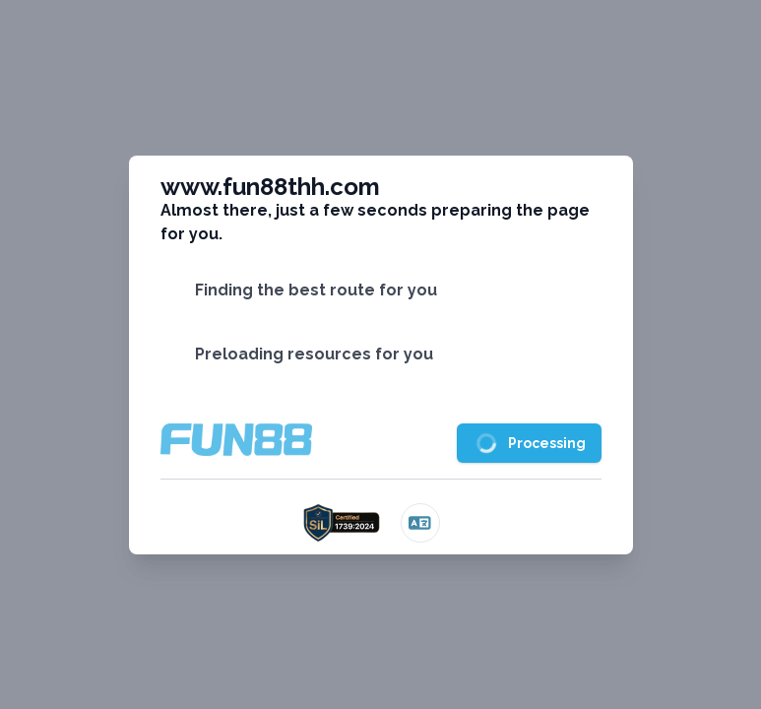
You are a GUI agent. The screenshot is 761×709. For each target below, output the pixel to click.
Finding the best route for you (316, 290)
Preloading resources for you (314, 354)
